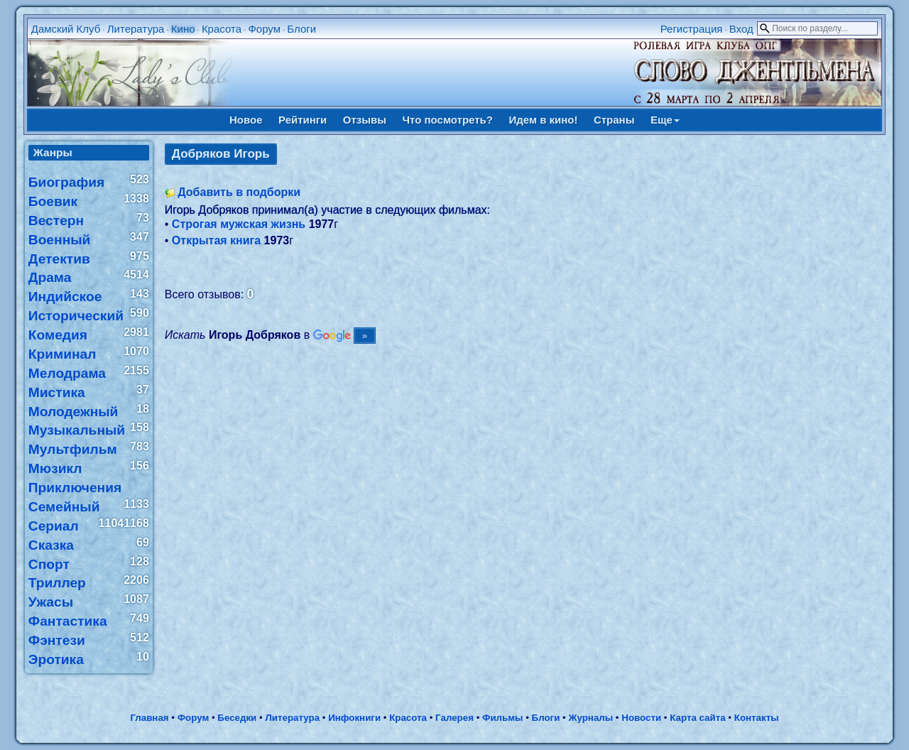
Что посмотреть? (448, 120)
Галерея (454, 717)
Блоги (301, 29)
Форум (264, 29)
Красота (221, 29)
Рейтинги (302, 120)
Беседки (236, 717)
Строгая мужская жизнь (238, 224)
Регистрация (691, 29)
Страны (614, 120)
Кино (183, 29)
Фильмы (502, 717)
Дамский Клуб (66, 29)
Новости (641, 717)
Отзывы (364, 120)
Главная (149, 717)
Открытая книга (216, 240)
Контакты (756, 717)
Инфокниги (354, 717)
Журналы (590, 717)
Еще (665, 120)
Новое (246, 120)
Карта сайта (697, 717)
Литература (136, 29)
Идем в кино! (542, 120)
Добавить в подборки (239, 192)
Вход (741, 29)
